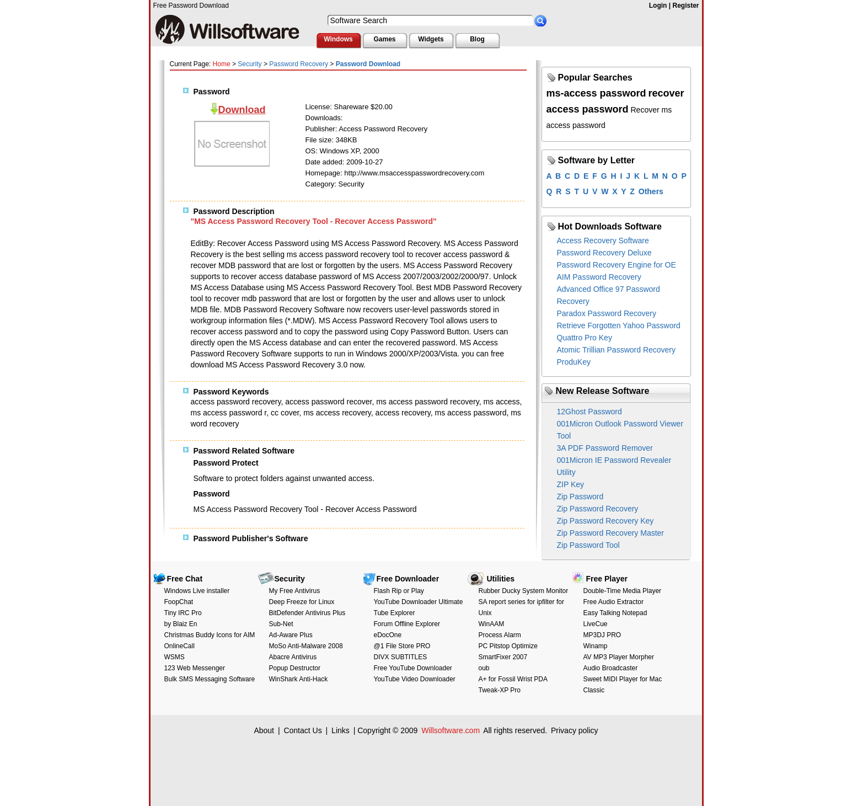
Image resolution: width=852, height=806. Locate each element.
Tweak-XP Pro (500, 690)
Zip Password (580, 496)
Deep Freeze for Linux (302, 602)
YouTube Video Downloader (415, 679)
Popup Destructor (294, 668)
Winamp (595, 646)
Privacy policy (574, 730)
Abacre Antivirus (293, 657)
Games (384, 39)
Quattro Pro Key (584, 337)
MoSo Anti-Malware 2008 (306, 646)
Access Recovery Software (603, 240)
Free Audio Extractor (613, 602)
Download (242, 109)
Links (340, 730)
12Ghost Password (589, 411)
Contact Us (302, 730)
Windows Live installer (197, 591)
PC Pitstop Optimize (508, 646)
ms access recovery (337, 412)
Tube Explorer (394, 613)
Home (222, 64)
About (264, 730)
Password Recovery (298, 64)
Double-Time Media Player (622, 591)
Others (651, 191)
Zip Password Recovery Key (605, 520)
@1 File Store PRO (402, 646)
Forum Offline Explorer (407, 624)
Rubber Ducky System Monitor (524, 591)
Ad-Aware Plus (291, 635)
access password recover (328, 401)
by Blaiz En (180, 624)
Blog (477, 39)
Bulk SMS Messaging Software (209, 679)
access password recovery (236, 401)
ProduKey (574, 361)
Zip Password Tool (588, 545)
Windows (338, 39)
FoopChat (179, 602)
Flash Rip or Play (399, 591)
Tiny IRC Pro (183, 613)
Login (658, 5)
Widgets (431, 39)
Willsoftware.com (450, 730)
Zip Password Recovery (598, 508)
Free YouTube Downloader (413, 668)
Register (685, 5)
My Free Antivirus (294, 591)
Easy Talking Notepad (615, 613)
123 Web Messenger (195, 668)
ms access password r (229, 412)
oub (484, 668)
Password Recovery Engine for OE (616, 264)
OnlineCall (179, 646)
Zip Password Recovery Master (611, 533)
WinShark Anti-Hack (298, 679)
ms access (501, 401)
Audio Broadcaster (610, 668)
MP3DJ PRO (602, 635)
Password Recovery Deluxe (604, 252)
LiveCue (595, 624)
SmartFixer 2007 (503, 657)
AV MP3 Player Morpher (619, 657)
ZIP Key (571, 484)
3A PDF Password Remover (605, 448)
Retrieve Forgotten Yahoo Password (618, 325)
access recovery (403, 412)
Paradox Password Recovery (607, 313)
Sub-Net (281, 624)
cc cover (285, 412)
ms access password (470, 412)
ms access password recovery (427, 401)
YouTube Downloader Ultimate (418, 602)
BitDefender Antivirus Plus (307, 613)
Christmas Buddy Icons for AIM (209, 635)
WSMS (174, 657)
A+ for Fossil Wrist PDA (513, 679)
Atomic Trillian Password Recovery (616, 349)
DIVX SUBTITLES (400, 657)
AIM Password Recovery (599, 277)
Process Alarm (500, 635)
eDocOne (388, 635)
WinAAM (492, 624)
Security (249, 64)
